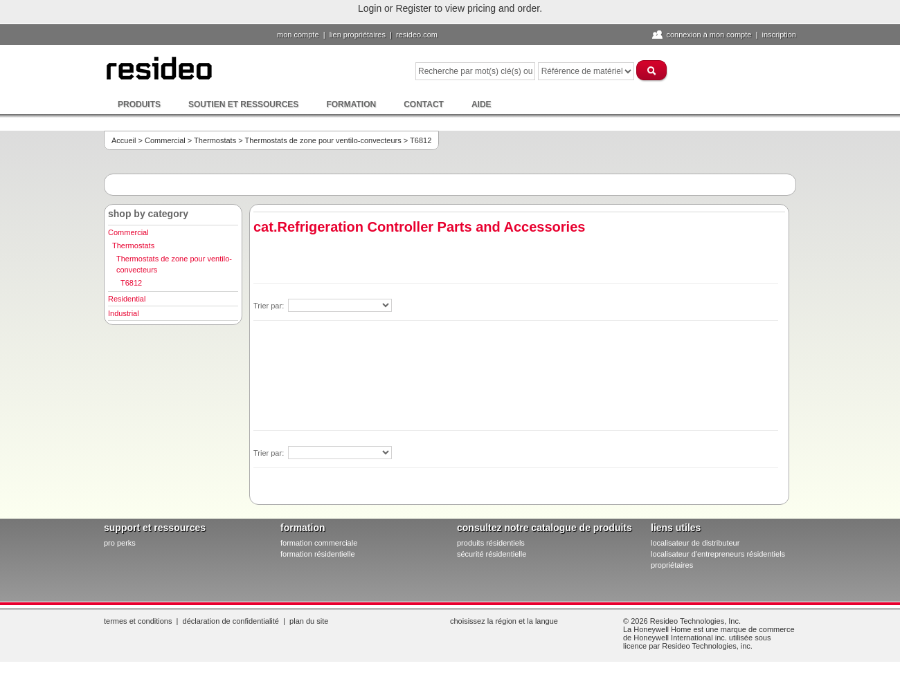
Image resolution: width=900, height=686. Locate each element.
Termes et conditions (138, 621)
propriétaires (672, 565)
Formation (351, 104)
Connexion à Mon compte (708, 34)
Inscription (779, 34)
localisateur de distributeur (695, 543)
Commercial (165, 140)
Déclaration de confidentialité (231, 621)
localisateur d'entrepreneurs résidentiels (718, 554)
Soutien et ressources (243, 104)
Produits (139, 104)
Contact (424, 104)
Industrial (123, 313)
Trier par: (269, 306)
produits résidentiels (491, 543)
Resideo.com (417, 34)
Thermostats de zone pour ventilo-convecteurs (323, 140)
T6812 (131, 283)
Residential (126, 299)
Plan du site (308, 621)
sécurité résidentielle (491, 554)
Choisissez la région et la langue (504, 621)
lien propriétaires (358, 34)
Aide (481, 104)
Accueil (123, 140)
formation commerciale (318, 543)
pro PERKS (120, 543)
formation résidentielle (317, 554)
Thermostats (215, 140)
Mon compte (298, 34)
